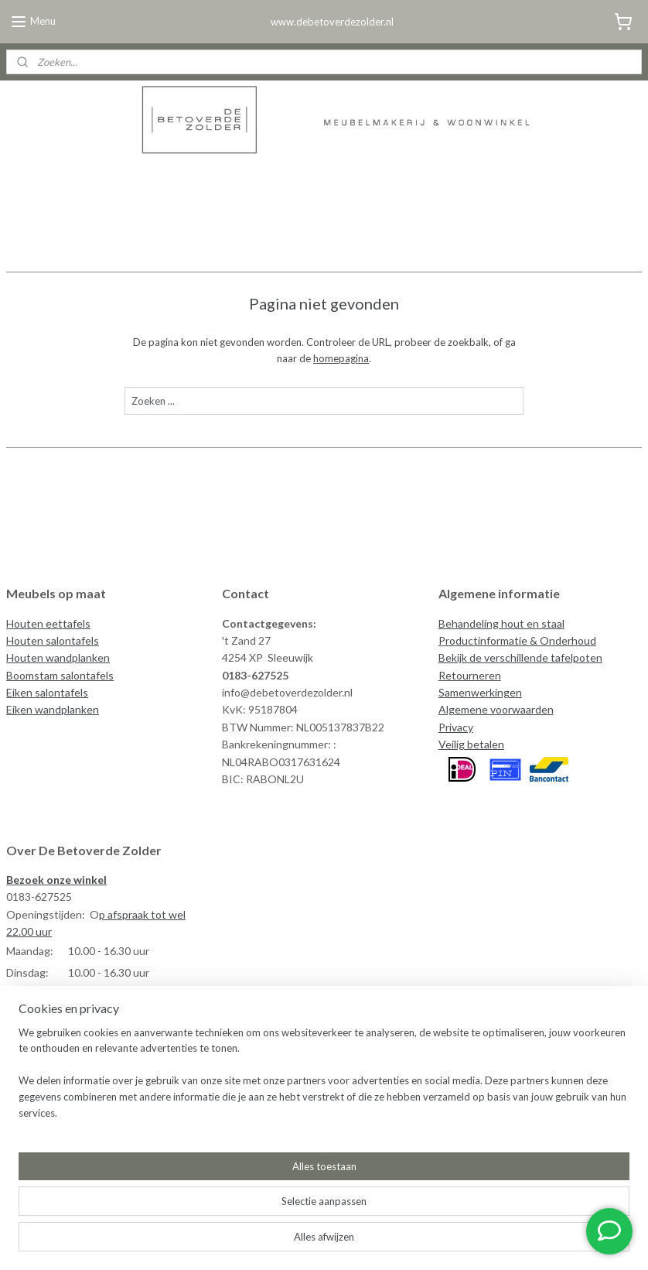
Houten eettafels (48, 623)
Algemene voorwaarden (496, 709)
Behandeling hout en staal (501, 623)
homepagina (341, 358)
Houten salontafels (52, 640)
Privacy (455, 727)
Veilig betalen (471, 744)
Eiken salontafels (47, 692)
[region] (222, 1196)
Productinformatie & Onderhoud (517, 640)
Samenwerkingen (480, 692)
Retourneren (469, 675)
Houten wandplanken (58, 657)
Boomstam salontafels (60, 675)
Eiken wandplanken (52, 709)
